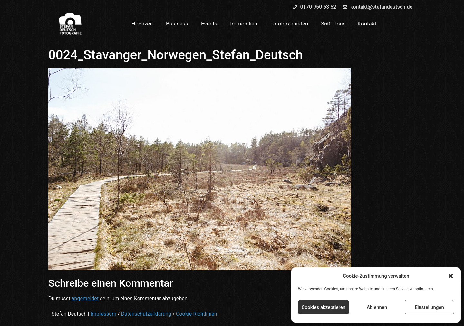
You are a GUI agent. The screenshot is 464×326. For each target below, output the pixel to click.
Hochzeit (142, 23)
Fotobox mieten (289, 23)
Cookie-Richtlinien (196, 314)
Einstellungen (429, 307)
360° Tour (332, 23)
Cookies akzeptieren (323, 307)
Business (177, 23)
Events (209, 23)
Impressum (104, 314)
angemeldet (85, 298)
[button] (451, 276)
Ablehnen (377, 307)
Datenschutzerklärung (146, 314)
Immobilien (243, 23)
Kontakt (367, 23)
